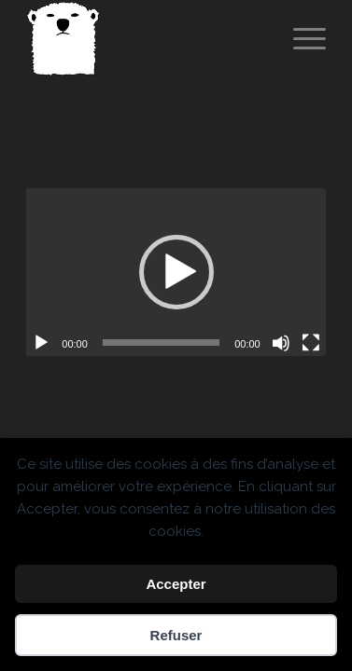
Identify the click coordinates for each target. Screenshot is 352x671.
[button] (176, 272)
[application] (175, 272)
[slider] (161, 342)
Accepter (175, 584)
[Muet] (281, 343)
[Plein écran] (311, 343)
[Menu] (300, 38)
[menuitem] (300, 38)
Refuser (176, 635)
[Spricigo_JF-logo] (145, 38)
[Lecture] (41, 343)
